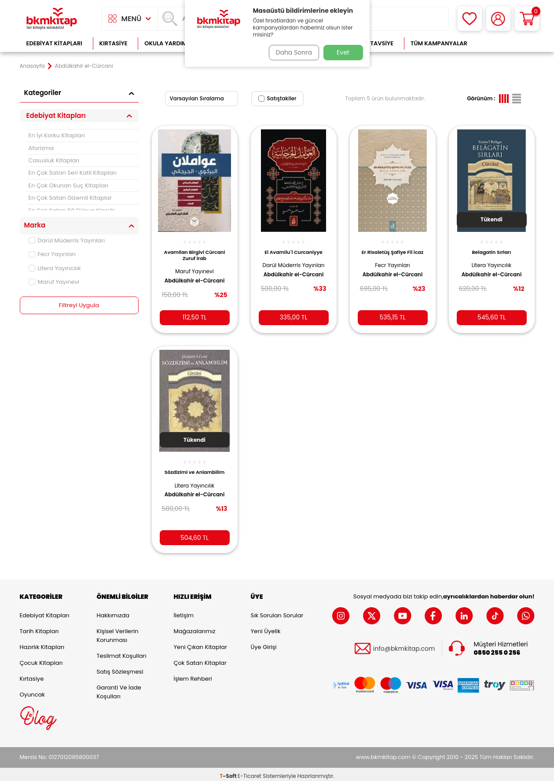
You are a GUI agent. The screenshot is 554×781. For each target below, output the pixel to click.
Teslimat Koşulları (122, 652)
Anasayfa (32, 66)
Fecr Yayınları (52, 254)
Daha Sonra (291, 52)
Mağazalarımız (195, 627)
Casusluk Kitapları (54, 160)
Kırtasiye (113, 43)
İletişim (184, 612)
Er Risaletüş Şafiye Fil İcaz (392, 250)
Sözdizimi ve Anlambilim (195, 468)
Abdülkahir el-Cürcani (184, 279)
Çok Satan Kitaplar (200, 659)
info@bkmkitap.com (404, 645)
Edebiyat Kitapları (54, 43)
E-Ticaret (249, 772)
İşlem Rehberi (193, 675)
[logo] (52, 19)
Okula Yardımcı (168, 43)
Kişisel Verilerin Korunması (118, 632)
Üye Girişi (264, 643)
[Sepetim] (527, 19)
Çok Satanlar (506, 43)
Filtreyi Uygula (79, 305)
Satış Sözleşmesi (120, 668)
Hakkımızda (113, 612)
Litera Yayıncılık (55, 268)
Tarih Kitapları (39, 627)
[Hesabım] (498, 19)
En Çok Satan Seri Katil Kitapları (73, 173)
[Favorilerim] (470, 19)
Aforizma (41, 148)
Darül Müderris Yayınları (67, 240)
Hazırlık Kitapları (42, 643)
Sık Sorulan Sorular (277, 612)
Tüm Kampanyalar (439, 43)
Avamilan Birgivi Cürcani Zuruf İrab (194, 250)
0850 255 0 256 (497, 649)
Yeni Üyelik (266, 627)
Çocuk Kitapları (41, 659)
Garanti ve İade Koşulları (119, 688)
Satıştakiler (277, 98)
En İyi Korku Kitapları (57, 135)
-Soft (229, 772)
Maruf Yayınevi (54, 282)
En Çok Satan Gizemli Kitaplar (70, 198)
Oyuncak (32, 691)
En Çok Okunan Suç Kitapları (69, 185)
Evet (343, 52)
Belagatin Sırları (491, 247)
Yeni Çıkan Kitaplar (200, 643)
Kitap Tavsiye (372, 43)
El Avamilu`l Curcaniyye (293, 247)
